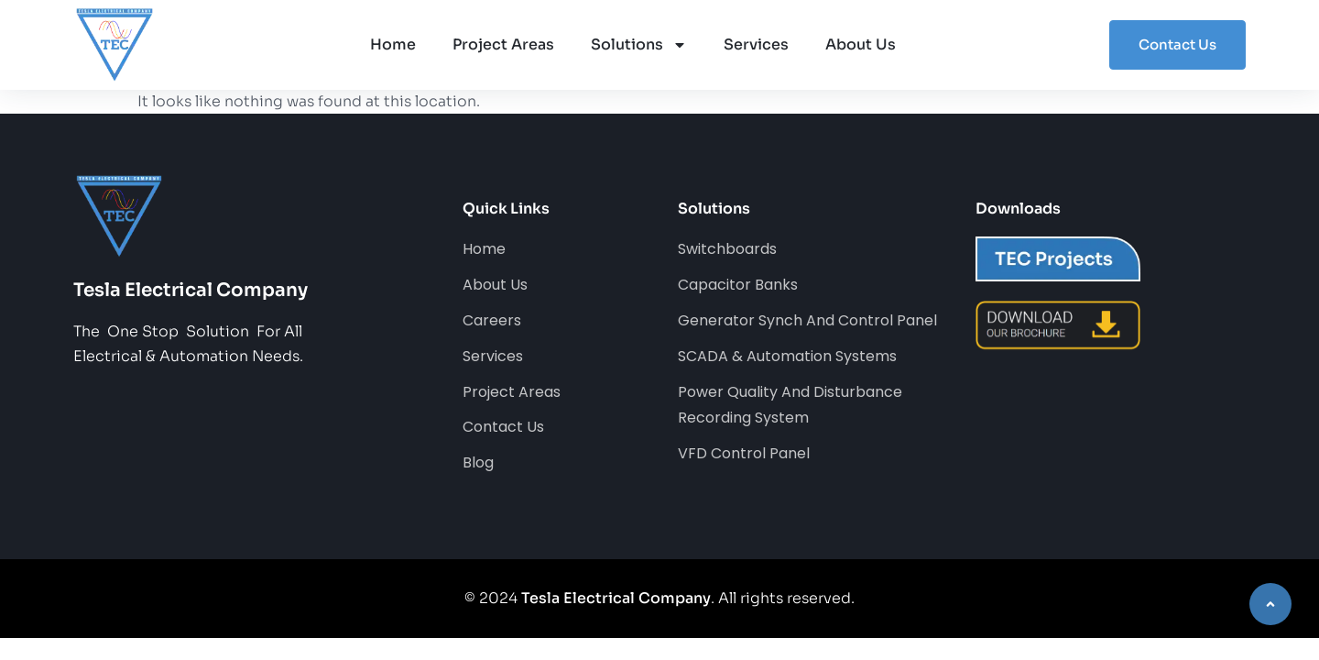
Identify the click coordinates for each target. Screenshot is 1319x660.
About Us (860, 44)
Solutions (639, 44)
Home (393, 44)
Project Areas (503, 44)
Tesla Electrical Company (616, 598)
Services (756, 44)
